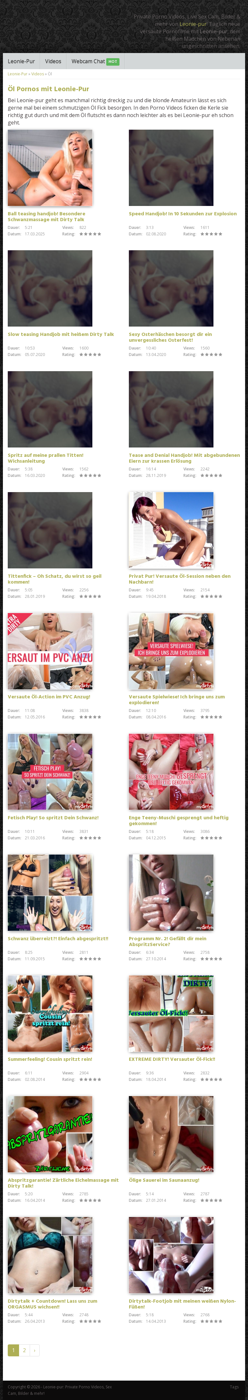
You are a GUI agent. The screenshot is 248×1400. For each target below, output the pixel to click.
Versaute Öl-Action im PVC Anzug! (49, 697)
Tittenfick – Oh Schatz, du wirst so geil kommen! (54, 579)
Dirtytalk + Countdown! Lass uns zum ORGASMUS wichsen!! (52, 1304)
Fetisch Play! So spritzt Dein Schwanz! (53, 818)
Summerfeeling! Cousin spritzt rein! (50, 1059)
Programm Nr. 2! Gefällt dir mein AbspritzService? (167, 942)
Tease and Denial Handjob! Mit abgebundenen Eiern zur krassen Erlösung (184, 458)
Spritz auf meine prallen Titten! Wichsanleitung (45, 458)
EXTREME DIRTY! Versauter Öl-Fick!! (172, 1059)
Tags (234, 1387)
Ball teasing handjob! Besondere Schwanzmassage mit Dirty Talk (46, 217)
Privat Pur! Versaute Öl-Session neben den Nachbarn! (180, 579)
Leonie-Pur (21, 61)
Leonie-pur (193, 23)
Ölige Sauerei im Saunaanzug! (164, 1180)
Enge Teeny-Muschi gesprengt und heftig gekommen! (179, 821)
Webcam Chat (95, 62)
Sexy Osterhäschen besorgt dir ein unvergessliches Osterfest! (170, 337)
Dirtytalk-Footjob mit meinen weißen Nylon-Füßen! (182, 1304)
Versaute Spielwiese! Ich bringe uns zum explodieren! (177, 700)
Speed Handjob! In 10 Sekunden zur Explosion (183, 214)
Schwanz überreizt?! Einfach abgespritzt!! (58, 939)
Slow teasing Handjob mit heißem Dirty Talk (61, 334)
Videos (53, 61)
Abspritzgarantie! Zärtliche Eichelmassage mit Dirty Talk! (63, 1183)
